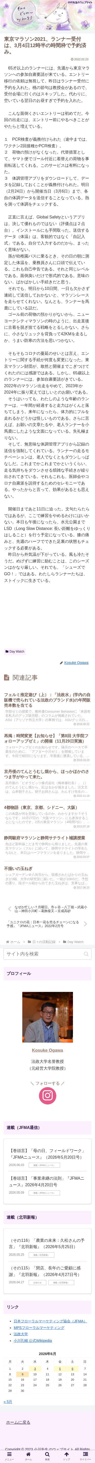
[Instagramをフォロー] (47, 1096)
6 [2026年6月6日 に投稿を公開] (72, 1368)
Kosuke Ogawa (47, 1050)
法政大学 (21, 1334)
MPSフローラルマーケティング (39, 1328)
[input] (47, 954)
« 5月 (8, 1402)
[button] (86, 954)
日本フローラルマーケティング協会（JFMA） (50, 1321)
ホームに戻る (18, 1422)
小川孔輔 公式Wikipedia (33, 1341)
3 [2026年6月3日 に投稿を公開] (35, 1368)
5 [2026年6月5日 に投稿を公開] (60, 1368)
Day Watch (15, 651)
